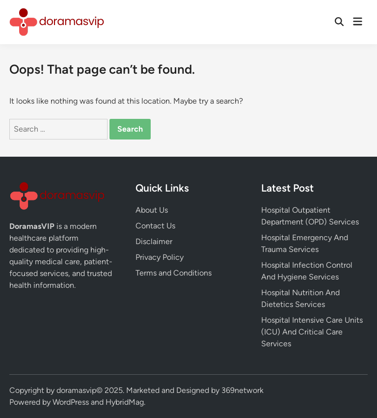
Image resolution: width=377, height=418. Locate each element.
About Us (151, 210)
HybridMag (125, 402)
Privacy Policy (159, 257)
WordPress (71, 402)
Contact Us (155, 225)
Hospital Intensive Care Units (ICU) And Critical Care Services (312, 331)
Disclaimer (153, 241)
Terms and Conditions (173, 273)
